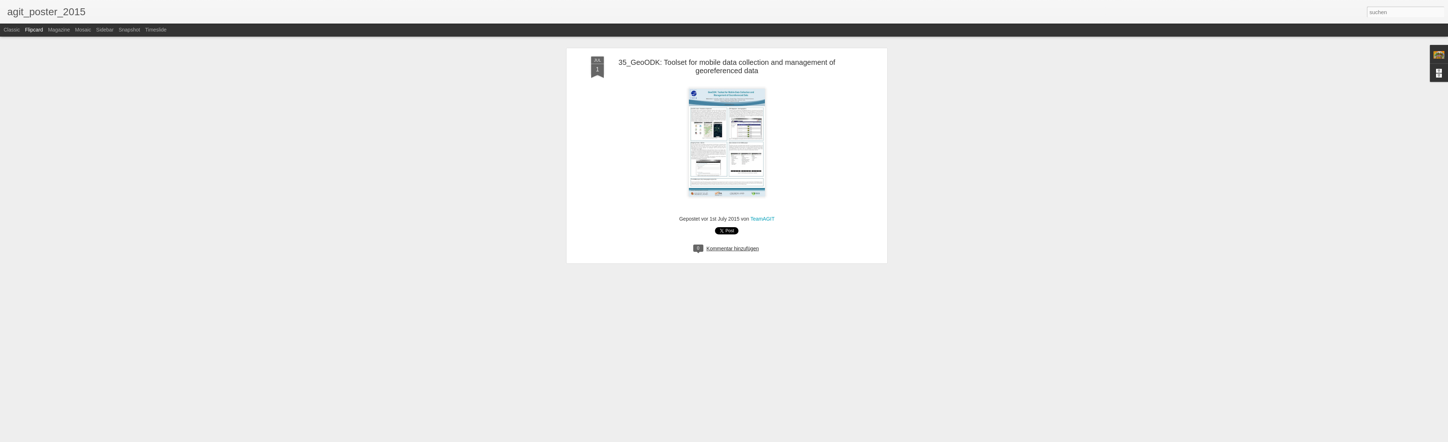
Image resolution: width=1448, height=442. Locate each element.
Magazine (59, 30)
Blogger (750, 438)
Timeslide (156, 30)
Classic (12, 30)
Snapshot (129, 30)
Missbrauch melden (776, 438)
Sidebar (105, 30)
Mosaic (83, 30)
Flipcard (34, 30)
